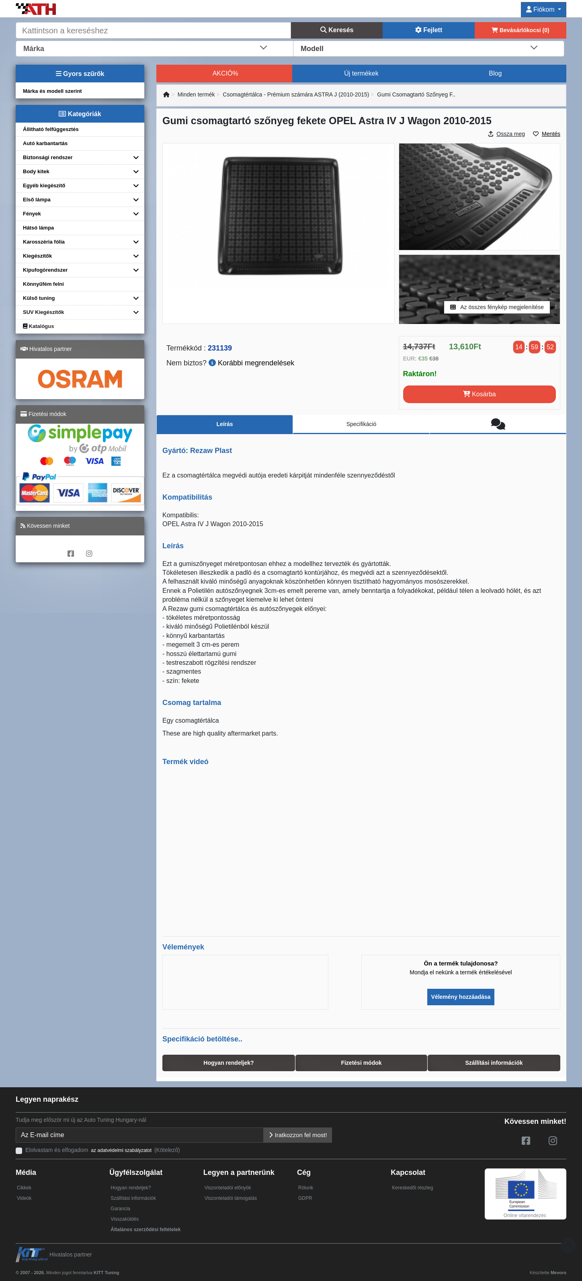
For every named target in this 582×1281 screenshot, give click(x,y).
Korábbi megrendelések (251, 363)
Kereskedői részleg (412, 1188)
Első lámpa (37, 200)
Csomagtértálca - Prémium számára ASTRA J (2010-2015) (296, 94)
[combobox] (155, 48)
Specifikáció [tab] (361, 424)
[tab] (498, 424)
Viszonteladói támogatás (231, 1198)
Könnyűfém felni (43, 284)
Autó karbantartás (45, 143)
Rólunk (305, 1188)
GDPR (305, 1198)
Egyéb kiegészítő (44, 185)
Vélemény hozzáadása (461, 997)
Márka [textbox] (33, 49)
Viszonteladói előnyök (228, 1188)
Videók (24, 1198)
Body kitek (36, 171)
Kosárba (479, 394)
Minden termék (196, 94)
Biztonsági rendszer (48, 157)
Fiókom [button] (541, 9)
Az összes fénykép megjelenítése (497, 307)
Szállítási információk (133, 1198)
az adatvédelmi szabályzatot (121, 1150)
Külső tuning (39, 298)
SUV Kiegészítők (43, 312)
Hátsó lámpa (38, 228)
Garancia (120, 1208)
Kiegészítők (37, 256)
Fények (32, 214)
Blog (495, 73)
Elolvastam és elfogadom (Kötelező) (102, 1150)
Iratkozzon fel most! (297, 1134)
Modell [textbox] (312, 49)
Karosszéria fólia (44, 242)
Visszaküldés (125, 1219)
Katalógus (38, 326)
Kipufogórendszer (45, 270)
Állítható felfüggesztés (51, 129)
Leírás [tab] (224, 424)
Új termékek (361, 73)
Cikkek (24, 1188)
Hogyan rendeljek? (131, 1188)
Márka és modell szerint (52, 91)
